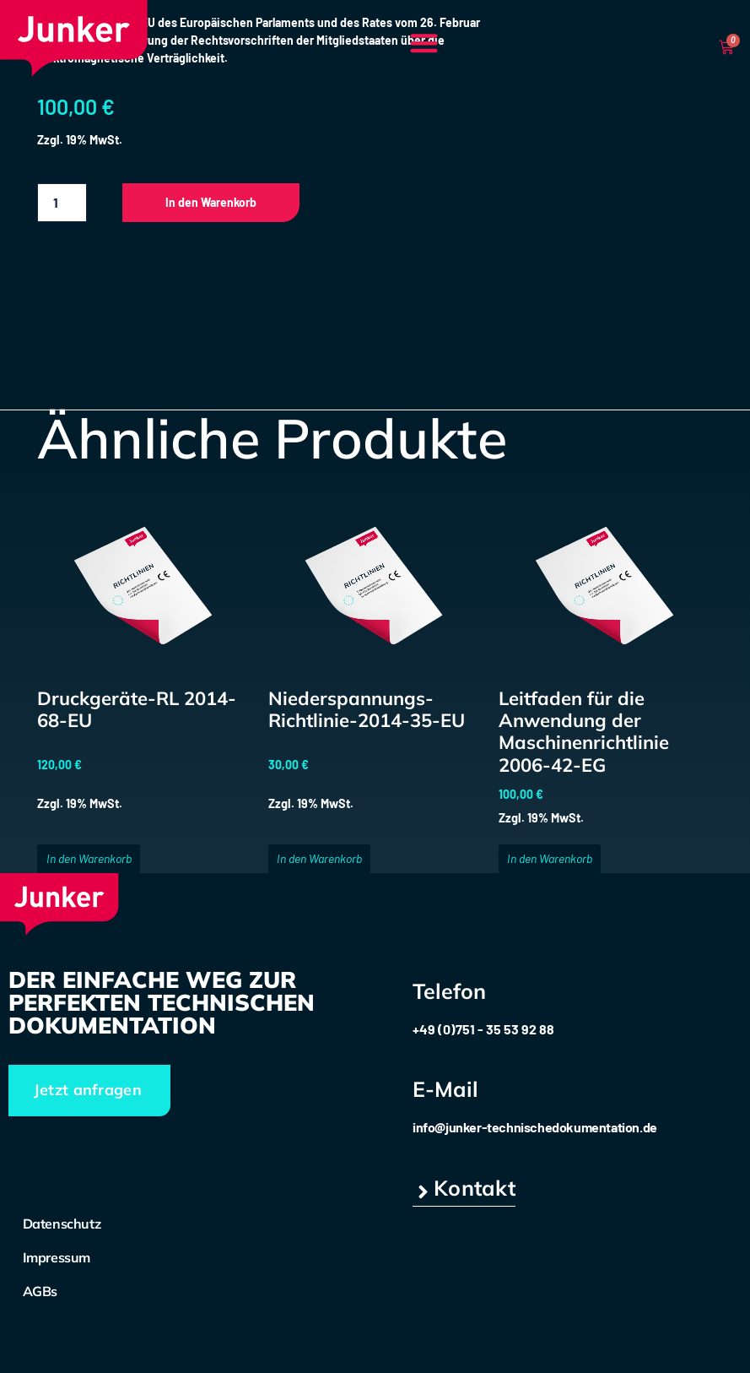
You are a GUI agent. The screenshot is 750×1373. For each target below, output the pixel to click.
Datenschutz (62, 1223)
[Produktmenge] (61, 202)
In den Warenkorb (210, 202)
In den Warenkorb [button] (89, 858)
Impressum (56, 1257)
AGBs (40, 1291)
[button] (424, 42)
